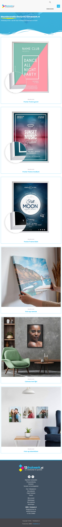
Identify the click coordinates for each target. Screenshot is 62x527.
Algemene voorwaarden (31, 480)
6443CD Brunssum (31, 511)
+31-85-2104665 (31, 513)
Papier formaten (31, 493)
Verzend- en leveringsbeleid (31, 486)
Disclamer (31, 484)
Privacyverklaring (31, 482)
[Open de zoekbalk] (50, 2)
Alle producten (31, 491)
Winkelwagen (50, 9)
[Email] (32, 476)
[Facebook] (29, 476)
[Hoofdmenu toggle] (58, 6)
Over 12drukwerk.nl (31, 489)
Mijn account (31, 498)
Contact (31, 495)
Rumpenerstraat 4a (31, 509)
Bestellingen (31, 504)
